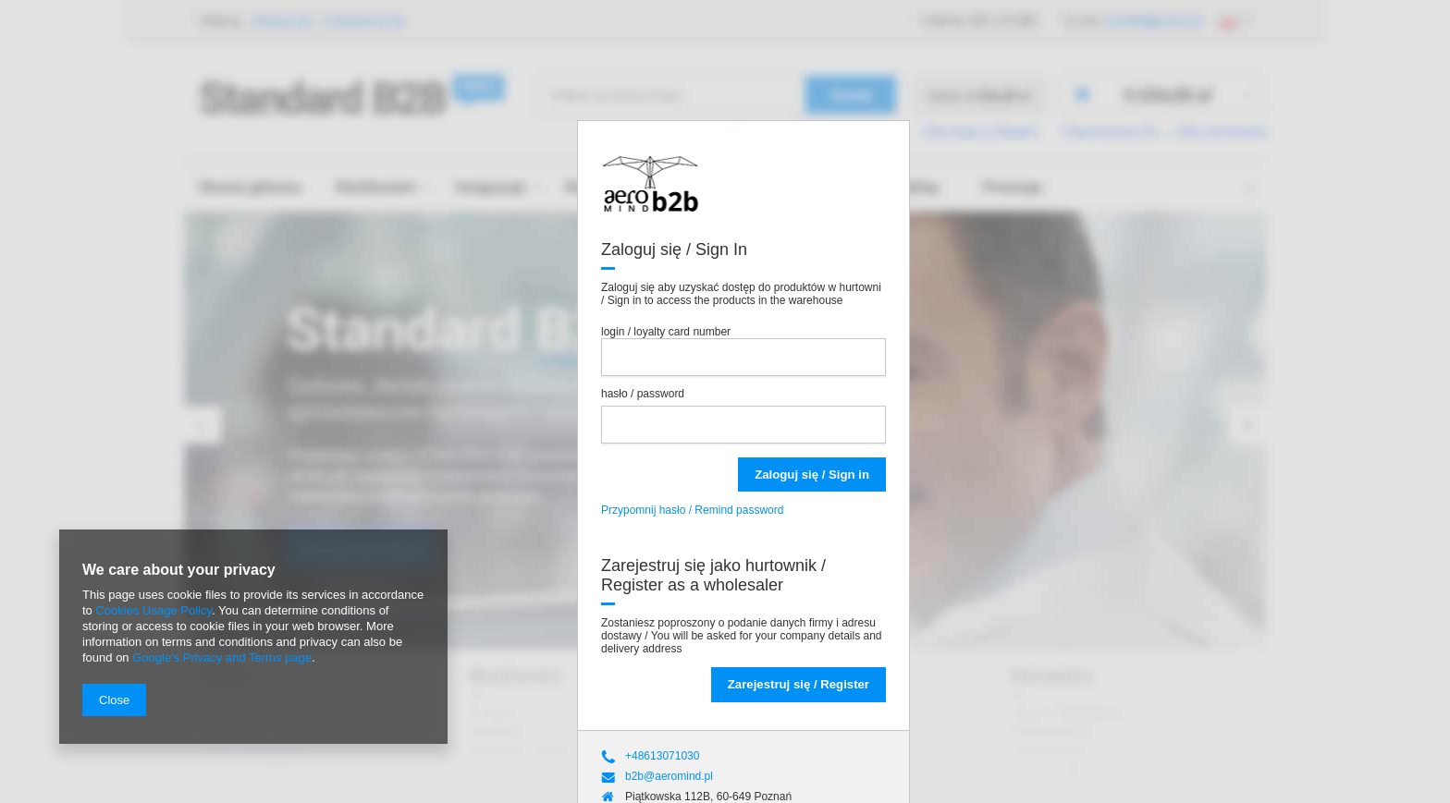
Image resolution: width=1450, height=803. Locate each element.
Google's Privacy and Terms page (222, 657)
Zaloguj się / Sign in (812, 474)
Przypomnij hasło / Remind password (692, 510)
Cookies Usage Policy (153, 610)
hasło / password (642, 393)
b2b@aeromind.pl (669, 776)
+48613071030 (662, 755)
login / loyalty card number (743, 350)
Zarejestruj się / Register (798, 684)
